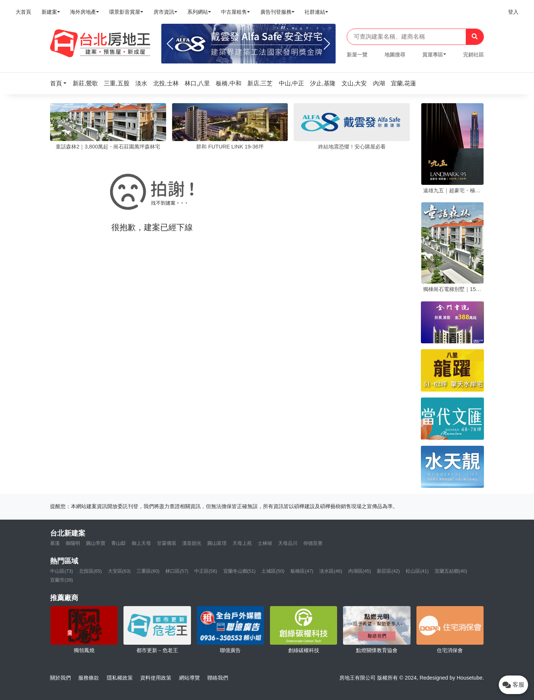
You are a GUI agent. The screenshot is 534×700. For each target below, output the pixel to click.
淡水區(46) (330, 571)
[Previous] (170, 44)
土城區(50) (272, 571)
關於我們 (60, 678)
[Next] (327, 44)
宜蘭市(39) (61, 580)
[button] (60, 83)
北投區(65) (90, 571)
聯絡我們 (217, 678)
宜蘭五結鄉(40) (451, 571)
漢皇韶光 (191, 543)
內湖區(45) (359, 571)
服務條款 (88, 678)
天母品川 (287, 543)
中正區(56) (205, 571)
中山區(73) (61, 571)
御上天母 (141, 543)
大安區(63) (119, 571)
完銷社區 (473, 55)
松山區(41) (417, 571)
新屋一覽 (357, 55)
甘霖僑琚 (166, 543)
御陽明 (73, 543)
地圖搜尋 (395, 55)
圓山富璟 (217, 543)
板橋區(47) (301, 571)
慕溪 (55, 543)
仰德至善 (313, 543)
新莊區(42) (388, 571)
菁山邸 (118, 543)
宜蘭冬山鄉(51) (239, 571)
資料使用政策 (155, 678)
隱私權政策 (120, 678)
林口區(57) (176, 571)
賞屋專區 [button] (432, 55)
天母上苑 (242, 543)
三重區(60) (147, 571)
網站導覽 (189, 678)
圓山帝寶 (95, 543)
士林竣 (265, 543)
